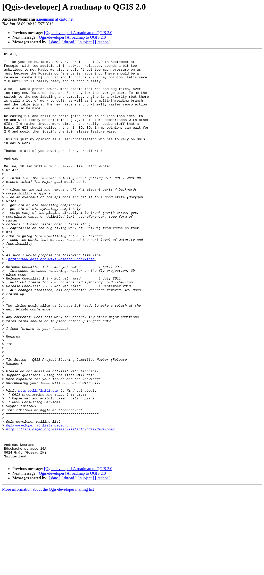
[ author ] (103, 42)
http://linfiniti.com (38, 458)
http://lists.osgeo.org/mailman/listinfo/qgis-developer (60, 505)
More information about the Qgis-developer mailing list (48, 570)
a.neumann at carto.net (54, 19)
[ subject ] (86, 42)
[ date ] (54, 42)
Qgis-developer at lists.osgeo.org (39, 500)
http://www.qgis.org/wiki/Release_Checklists (51, 300)
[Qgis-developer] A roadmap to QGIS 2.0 (78, 32)
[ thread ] (69, 42)
